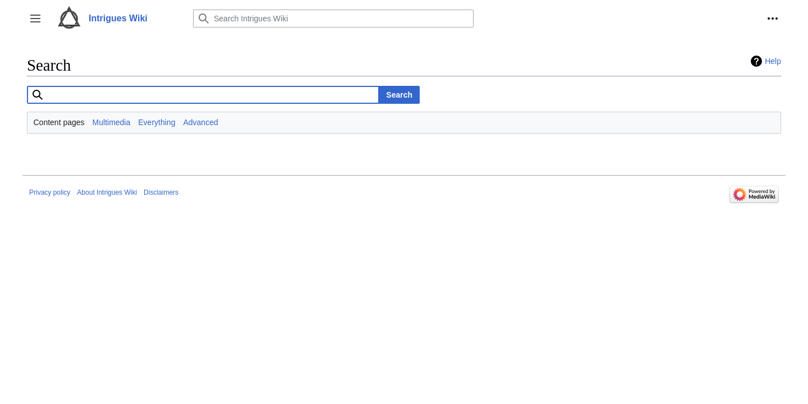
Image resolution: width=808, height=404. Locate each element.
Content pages (59, 122)
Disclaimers (161, 192)
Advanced (200, 122)
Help (773, 61)
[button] (35, 18)
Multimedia (112, 122)
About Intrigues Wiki (107, 192)
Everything (156, 122)
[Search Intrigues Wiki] (333, 18)
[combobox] (203, 95)
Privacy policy (49, 192)
